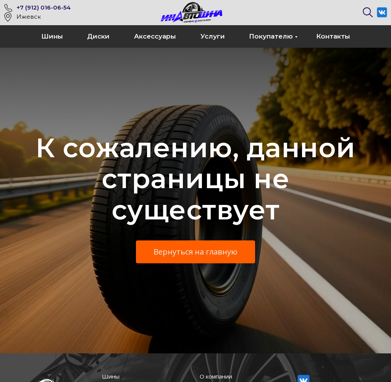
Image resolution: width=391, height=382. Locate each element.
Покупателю (271, 36)
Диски (98, 36)
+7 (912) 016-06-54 (43, 7)
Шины (52, 36)
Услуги (212, 36)
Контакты (333, 36)
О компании (216, 376)
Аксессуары (155, 36)
